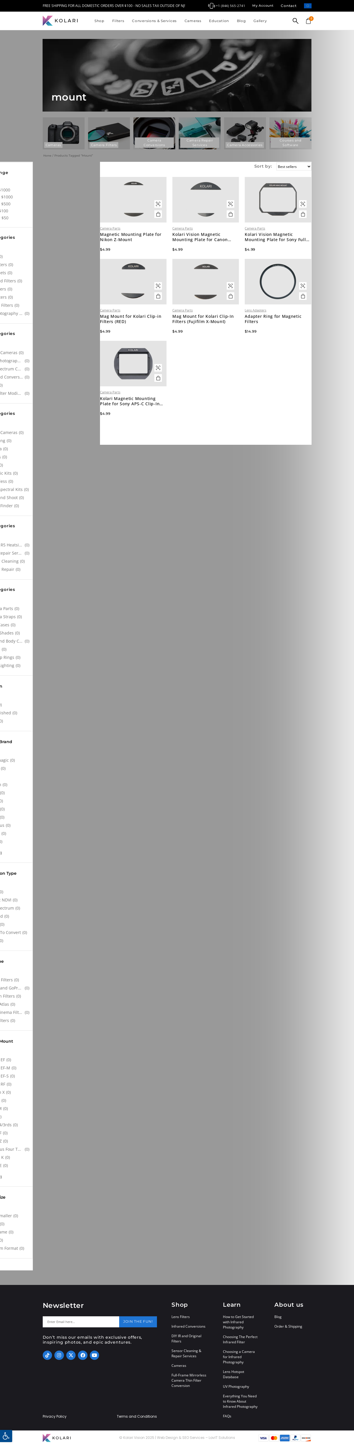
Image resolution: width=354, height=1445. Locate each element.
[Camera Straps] (50, 616)
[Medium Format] (50, 1248)
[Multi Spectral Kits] (50, 489)
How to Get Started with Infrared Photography (238, 1322)
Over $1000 (63, 190)
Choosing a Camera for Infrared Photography (239, 1357)
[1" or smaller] (50, 1216)
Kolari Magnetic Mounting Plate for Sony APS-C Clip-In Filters (153, 438)
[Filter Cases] (50, 625)
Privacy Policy (55, 1416)
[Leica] (50, 801)
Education (219, 21)
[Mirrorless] (50, 481)
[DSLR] (50, 465)
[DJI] (50, 776)
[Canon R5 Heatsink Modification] (50, 545)
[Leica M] (50, 1108)
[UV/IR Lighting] (50, 665)
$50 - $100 (62, 211)
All (54, 183)
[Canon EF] (50, 1060)
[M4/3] (50, 1240)
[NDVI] (50, 385)
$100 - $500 (63, 204)
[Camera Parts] (50, 608)
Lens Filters (180, 1316)
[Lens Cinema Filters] (50, 1012)
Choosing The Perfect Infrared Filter (240, 1339)
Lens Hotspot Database (233, 1374)
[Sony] (50, 841)
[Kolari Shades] (50, 633)
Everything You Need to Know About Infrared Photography (240, 1401)
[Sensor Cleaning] (50, 561)
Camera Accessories (244, 145)
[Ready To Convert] (50, 932)
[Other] (50, 924)
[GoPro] (50, 793)
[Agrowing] (50, 440)
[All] (50, 248)
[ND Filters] (50, 289)
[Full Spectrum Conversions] (50, 369)
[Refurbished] (50, 713)
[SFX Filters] (50, 297)
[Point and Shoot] (50, 497)
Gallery (260, 21)
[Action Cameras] (50, 352)
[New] (50, 705)
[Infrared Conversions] (50, 377)
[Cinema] (50, 449)
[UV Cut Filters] (50, 305)
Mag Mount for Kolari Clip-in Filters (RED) (154, 344)
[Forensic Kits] (50, 473)
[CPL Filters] (50, 264)
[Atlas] (50, 256)
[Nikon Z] (50, 1141)
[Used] (50, 721)
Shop (99, 21)
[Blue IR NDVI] (50, 900)
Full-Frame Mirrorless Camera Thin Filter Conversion (188, 1380)
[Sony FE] (50, 1165)
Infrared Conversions (188, 1326)
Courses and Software (290, 142)
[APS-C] (50, 1224)
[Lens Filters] (50, 1020)
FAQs (227, 1416)
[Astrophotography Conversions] (50, 361)
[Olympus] (50, 825)
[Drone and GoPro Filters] (50, 988)
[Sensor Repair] (50, 569)
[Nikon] (50, 817)
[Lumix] (50, 809)
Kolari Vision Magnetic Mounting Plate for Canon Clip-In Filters (217, 249)
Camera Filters (104, 145)
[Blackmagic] (50, 760)
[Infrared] (50, 916)
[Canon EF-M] (50, 1068)
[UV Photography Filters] (50, 313)
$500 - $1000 (64, 197)
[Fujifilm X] (50, 1092)
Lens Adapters (264, 335)
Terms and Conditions (137, 1416)
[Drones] (50, 457)
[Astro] (50, 892)
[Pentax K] (50, 1157)
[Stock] (50, 940)
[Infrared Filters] (50, 281)
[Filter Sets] (50, 273)
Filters (118, 21)
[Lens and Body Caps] (50, 641)
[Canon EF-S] (50, 1076)
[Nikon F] (50, 1133)
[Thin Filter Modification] (50, 393)
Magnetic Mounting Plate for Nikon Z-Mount (153, 249)
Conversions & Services (154, 21)
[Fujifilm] (50, 784)
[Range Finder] (50, 506)
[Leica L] (50, 1100)
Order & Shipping (288, 1326)
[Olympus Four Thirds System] (50, 1149)
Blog (241, 21)
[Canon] (50, 768)
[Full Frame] (50, 1232)
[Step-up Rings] (50, 657)
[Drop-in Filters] (50, 996)
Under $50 (62, 217)
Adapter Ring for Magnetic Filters (281, 344)
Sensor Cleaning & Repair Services (186, 1353)
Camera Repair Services (200, 142)
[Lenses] (50, 649)
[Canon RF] (50, 1084)
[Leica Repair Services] (50, 553)
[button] (6, 1436)
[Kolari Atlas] (50, 1004)
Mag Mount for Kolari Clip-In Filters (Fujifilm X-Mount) (218, 344)
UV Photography (236, 1386)
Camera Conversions (154, 142)
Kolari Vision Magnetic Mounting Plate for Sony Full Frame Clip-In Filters (279, 249)
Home (47, 155)
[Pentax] (50, 833)
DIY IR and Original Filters (186, 1338)
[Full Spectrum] (50, 908)
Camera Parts (136, 241)
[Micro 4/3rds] (50, 1125)
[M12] (50, 1116)
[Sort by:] (291, 166)
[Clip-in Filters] (50, 980)
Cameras (193, 21)
